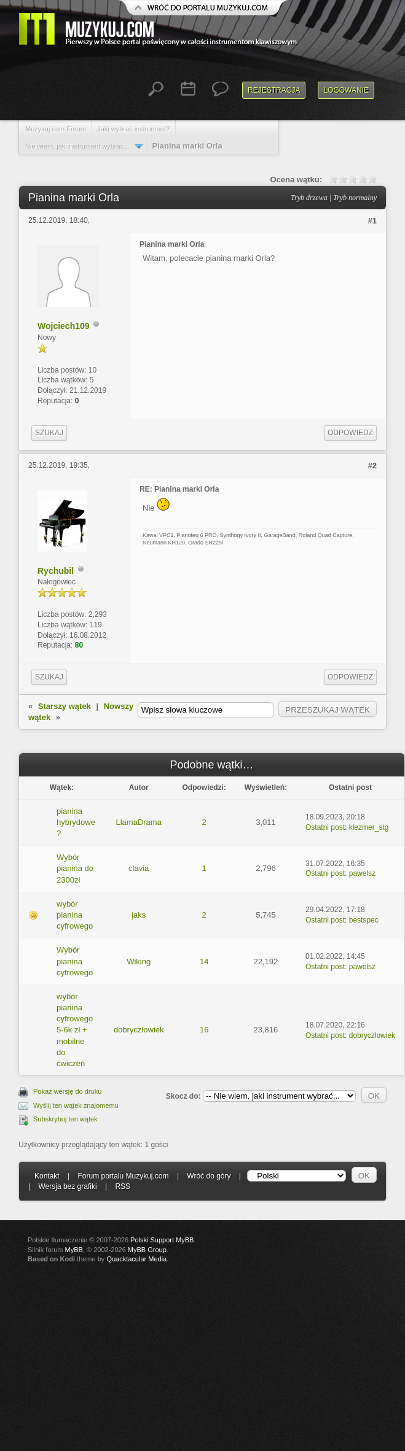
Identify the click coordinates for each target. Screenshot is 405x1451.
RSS (122, 1186)
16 (204, 1029)
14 (204, 961)
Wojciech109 (63, 326)
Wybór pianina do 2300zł (75, 868)
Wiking (139, 961)
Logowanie (346, 90)
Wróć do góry (208, 1176)
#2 (372, 465)
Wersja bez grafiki (67, 1186)
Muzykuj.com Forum (55, 129)
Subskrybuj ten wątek (65, 1119)
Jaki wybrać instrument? (133, 129)
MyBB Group (147, 1249)
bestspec (364, 920)
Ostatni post (325, 827)
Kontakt (47, 1176)
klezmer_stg (369, 827)
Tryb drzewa (309, 197)
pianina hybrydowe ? (76, 822)
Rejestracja (274, 90)
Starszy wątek (64, 706)
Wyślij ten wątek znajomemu (76, 1105)
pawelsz (362, 873)
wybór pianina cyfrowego (75, 915)
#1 (372, 220)
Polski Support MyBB (162, 1240)
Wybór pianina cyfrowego (75, 961)
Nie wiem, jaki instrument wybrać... (77, 146)
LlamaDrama (138, 822)
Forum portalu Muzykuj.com (123, 1176)
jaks (139, 914)
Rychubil (55, 571)
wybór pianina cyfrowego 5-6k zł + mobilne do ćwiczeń (75, 1030)
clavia (138, 868)
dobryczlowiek (139, 1029)
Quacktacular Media (136, 1259)
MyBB (74, 1249)
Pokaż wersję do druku (67, 1091)
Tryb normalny (355, 197)
